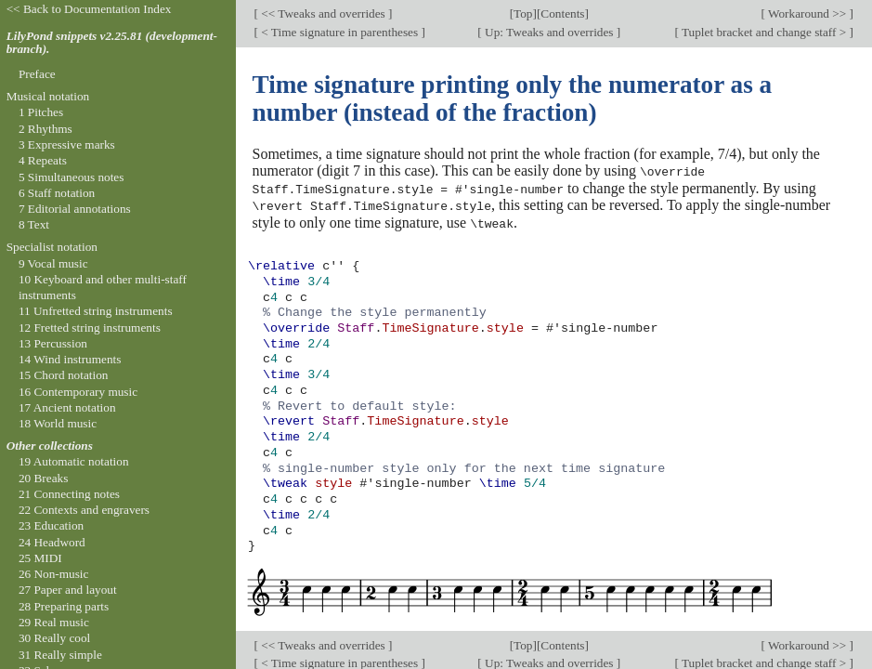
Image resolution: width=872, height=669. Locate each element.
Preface (37, 74)
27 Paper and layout (68, 590)
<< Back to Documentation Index (89, 9)
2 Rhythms (45, 129)
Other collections (50, 446)
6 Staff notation (57, 193)
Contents (562, 13)
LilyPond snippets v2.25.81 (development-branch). (112, 43)
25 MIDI (40, 558)
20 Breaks (43, 478)
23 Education (51, 525)
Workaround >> (807, 13)
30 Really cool (54, 638)
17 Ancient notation (67, 407)
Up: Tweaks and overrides (549, 32)
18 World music (58, 423)
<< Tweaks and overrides (323, 13)
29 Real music (54, 622)
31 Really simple (60, 655)
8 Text (34, 224)
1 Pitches (41, 112)
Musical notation (48, 96)
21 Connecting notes (69, 494)
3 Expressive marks (67, 144)
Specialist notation (52, 247)
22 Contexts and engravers (84, 510)
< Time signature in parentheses (340, 32)
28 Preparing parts (64, 606)
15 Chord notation (64, 375)
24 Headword (52, 542)
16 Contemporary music (78, 392)
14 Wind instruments (70, 359)
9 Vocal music (53, 263)
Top (523, 13)
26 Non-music (54, 574)
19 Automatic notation (74, 461)
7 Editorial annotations (75, 209)
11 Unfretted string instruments (96, 311)
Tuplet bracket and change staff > (764, 32)
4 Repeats (43, 160)
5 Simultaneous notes (71, 177)
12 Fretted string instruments (90, 327)
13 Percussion (53, 343)
